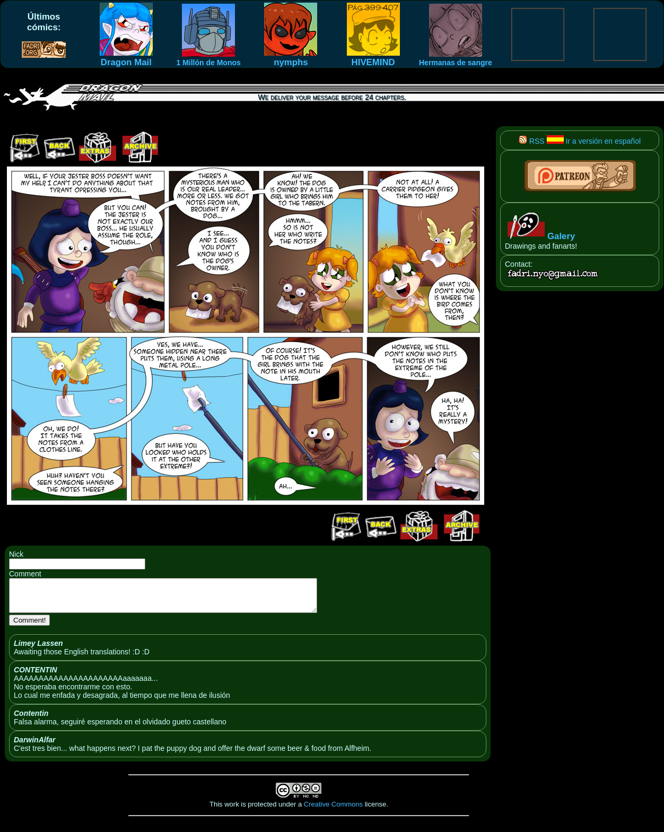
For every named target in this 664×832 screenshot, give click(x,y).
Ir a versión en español (594, 141)
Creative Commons (333, 811)
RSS (532, 141)
